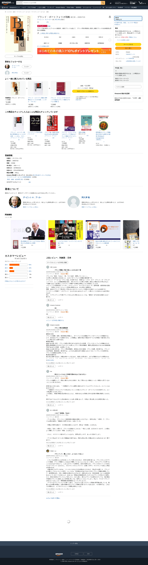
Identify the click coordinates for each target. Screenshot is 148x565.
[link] (10, 104)
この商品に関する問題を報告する (48, 33)
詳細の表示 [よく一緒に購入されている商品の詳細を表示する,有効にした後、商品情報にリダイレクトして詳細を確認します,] (78, 99)
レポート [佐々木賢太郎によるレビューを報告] (60, 445)
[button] (5, 7)
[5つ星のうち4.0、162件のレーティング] (49, 138)
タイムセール (87, 7)
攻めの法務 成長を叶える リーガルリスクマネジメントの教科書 (108, 242)
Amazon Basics (60, 7)
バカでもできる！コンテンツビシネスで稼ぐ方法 (70, 242)
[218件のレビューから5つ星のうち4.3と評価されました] (33, 245)
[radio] (128, 18)
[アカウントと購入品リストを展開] (127, 3)
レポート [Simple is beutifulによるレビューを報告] (60, 366)
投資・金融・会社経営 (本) (15, 179)
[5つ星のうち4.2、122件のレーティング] (83, 135)
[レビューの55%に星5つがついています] (18, 265)
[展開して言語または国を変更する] (81, 554)
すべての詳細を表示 (43, 46)
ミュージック (97, 7)
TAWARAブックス (130, 54)
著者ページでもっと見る (30, 207)
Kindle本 (120, 7)
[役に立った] (51, 300)
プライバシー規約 (59, 559)
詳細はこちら (133, 37)
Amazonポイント (15, 7)
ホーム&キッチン (111, 7)
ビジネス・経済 (11, 12)
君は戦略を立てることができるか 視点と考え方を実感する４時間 (33, 242)
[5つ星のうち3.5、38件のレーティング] (14, 139)
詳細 (49, 26)
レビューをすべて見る (52, 498)
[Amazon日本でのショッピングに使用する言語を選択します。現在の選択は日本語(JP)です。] (109, 3)
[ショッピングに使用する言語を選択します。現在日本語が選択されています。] (76, 554)
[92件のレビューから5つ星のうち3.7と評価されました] (70, 245)
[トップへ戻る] (74, 545)
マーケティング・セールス (23, 12)
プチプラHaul (32, 7)
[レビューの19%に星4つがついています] (18, 268)
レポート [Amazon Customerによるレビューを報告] (60, 317)
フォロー (26, 66)
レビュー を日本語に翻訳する (55, 320)
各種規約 (83, 559)
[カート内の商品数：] (142, 2)
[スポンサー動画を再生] (28, 230)
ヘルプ (24, 7)
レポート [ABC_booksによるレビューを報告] (60, 300)
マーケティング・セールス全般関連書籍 (19, 177)
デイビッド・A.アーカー (44, 19)
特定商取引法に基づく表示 (93, 559)
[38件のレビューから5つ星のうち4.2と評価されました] (108, 245)
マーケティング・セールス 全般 (40, 12)
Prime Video (70, 7)
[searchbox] (62, 3)
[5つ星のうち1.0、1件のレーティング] (100, 141)
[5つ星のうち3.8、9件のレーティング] (66, 139)
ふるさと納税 (41, 7)
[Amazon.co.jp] (8, 2)
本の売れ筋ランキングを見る (41, 175)
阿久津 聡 (58, 19)
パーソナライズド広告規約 (72, 559)
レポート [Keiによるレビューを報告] (60, 405)
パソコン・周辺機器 (131, 7)
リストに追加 (120, 87)
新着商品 (78, 7)
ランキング (50, 7)
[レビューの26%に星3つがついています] (18, 271)
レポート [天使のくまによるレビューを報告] (60, 492)
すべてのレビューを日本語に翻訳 (57, 262)
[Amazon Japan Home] (59, 555)
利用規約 (51, 559)
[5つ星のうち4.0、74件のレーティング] (32, 136)
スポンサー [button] (8, 217)
